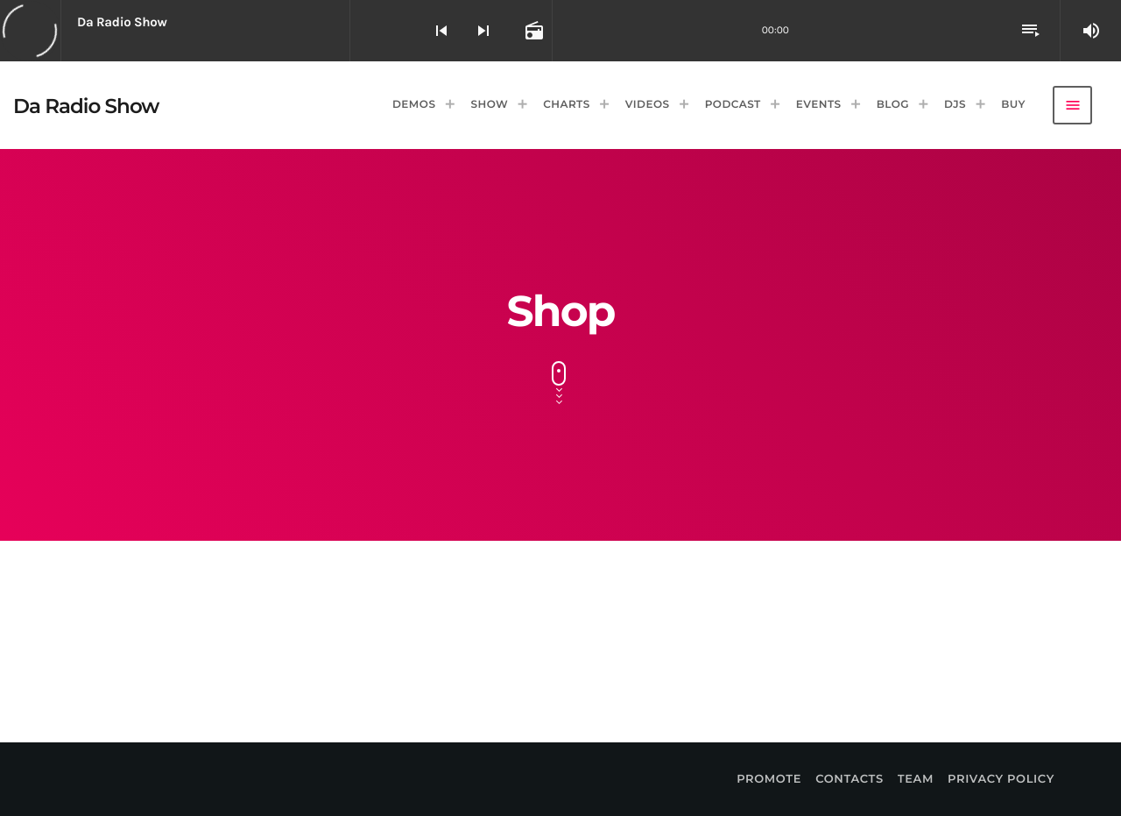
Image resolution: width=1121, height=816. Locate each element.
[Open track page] (532, 30)
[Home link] (86, 105)
